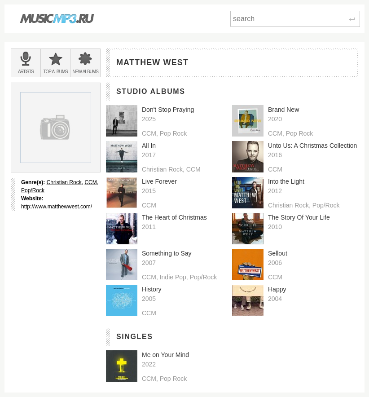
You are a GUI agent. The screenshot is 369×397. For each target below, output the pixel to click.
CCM (90, 182)
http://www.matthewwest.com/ (56, 206)
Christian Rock (64, 182)
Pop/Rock (32, 190)
